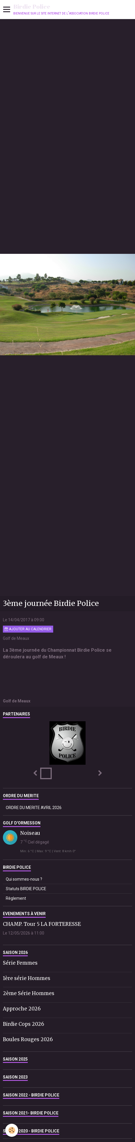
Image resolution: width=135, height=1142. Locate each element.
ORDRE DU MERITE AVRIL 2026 (34, 807)
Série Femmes (20, 963)
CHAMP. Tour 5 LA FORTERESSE (42, 924)
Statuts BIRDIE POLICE (26, 888)
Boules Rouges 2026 (28, 1039)
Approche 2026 (22, 1009)
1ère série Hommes (26, 978)
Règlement (16, 898)
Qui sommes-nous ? (24, 879)
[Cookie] (11, 1130)
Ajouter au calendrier (28, 629)
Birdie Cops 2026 (23, 1024)
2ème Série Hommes (28, 993)
